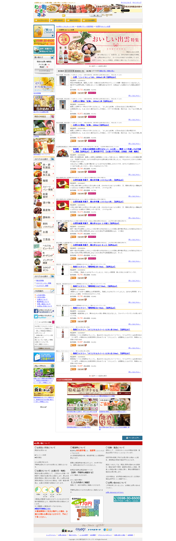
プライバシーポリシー (105, 535)
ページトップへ (132, 438)
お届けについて (42, 299)
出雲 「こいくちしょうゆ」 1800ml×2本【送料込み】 (95, 77)
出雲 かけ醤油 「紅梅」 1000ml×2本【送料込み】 (93, 101)
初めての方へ (73, 20)
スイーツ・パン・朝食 (43, 283)
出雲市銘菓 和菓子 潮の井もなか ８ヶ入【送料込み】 (95, 245)
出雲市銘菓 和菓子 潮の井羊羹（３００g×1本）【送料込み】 (98, 202)
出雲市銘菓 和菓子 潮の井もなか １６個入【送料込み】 (96, 223)
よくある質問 (84, 535)
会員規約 (130, 535)
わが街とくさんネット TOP (65, 26)
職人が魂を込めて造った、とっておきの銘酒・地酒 (114, 427)
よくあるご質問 (89, 20)
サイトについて (126, 2)
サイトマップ (136, 2)
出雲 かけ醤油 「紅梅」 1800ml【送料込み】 (91, 125)
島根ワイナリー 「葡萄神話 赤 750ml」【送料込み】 (94, 267)
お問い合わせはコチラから (115, 492)
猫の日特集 (40, 280)
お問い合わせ (57, 20)
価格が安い (103, 71)
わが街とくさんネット (40, 10)
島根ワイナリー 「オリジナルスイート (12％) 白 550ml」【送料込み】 (101, 353)
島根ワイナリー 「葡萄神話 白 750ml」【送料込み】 (94, 308)
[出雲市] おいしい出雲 (102, 26)
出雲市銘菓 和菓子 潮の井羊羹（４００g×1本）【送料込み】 (98, 180)
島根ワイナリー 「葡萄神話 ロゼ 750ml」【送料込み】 (95, 286)
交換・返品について (44, 304)
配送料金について (43, 301)
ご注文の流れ (40, 297)
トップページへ (41, 20)
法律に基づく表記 (119, 535)
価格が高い (111, 71)
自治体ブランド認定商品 (85, 26)
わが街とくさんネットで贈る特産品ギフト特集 (99, 396)
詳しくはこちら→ (134, 95)
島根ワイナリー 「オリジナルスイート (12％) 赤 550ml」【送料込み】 (101, 330)
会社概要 (93, 535)
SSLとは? (43, 407)
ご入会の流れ (40, 295)
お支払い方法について (44, 306)
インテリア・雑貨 (42, 285)
